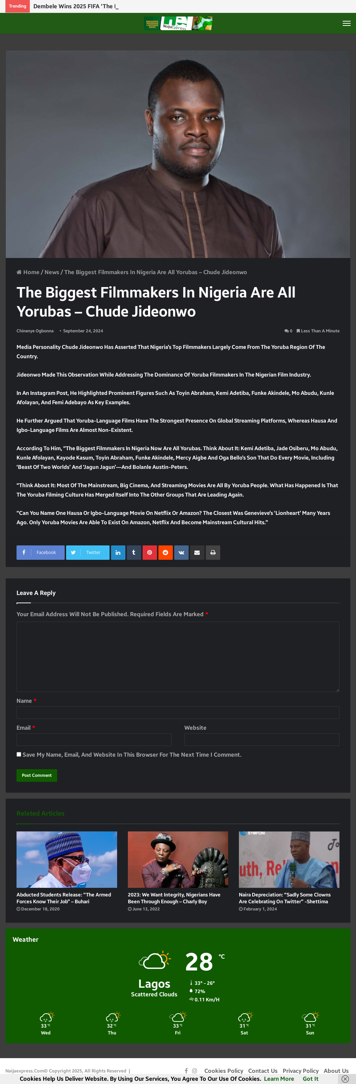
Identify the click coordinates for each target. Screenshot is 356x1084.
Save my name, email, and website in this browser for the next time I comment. (132, 754)
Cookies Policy (223, 1070)
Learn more (279, 1078)
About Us (336, 1070)
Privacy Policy (301, 1070)
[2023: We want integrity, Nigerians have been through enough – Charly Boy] (178, 859)
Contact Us (263, 1070)
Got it (311, 1078)
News (52, 272)
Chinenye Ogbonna (35, 330)
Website (195, 727)
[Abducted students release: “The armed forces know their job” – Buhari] (67, 859)
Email (26, 727)
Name (27, 700)
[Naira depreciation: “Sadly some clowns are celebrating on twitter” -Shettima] (289, 859)
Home (28, 272)
